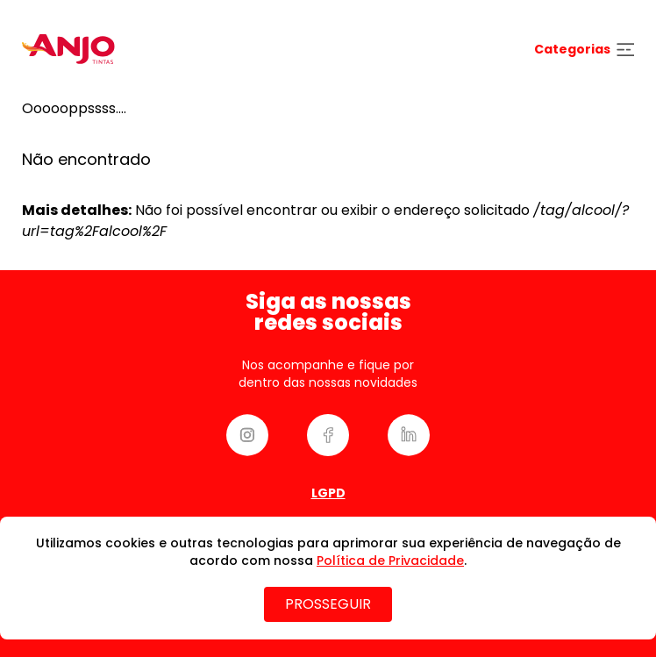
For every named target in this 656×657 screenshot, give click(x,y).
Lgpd (328, 493)
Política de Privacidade (390, 560)
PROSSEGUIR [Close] (328, 604)
